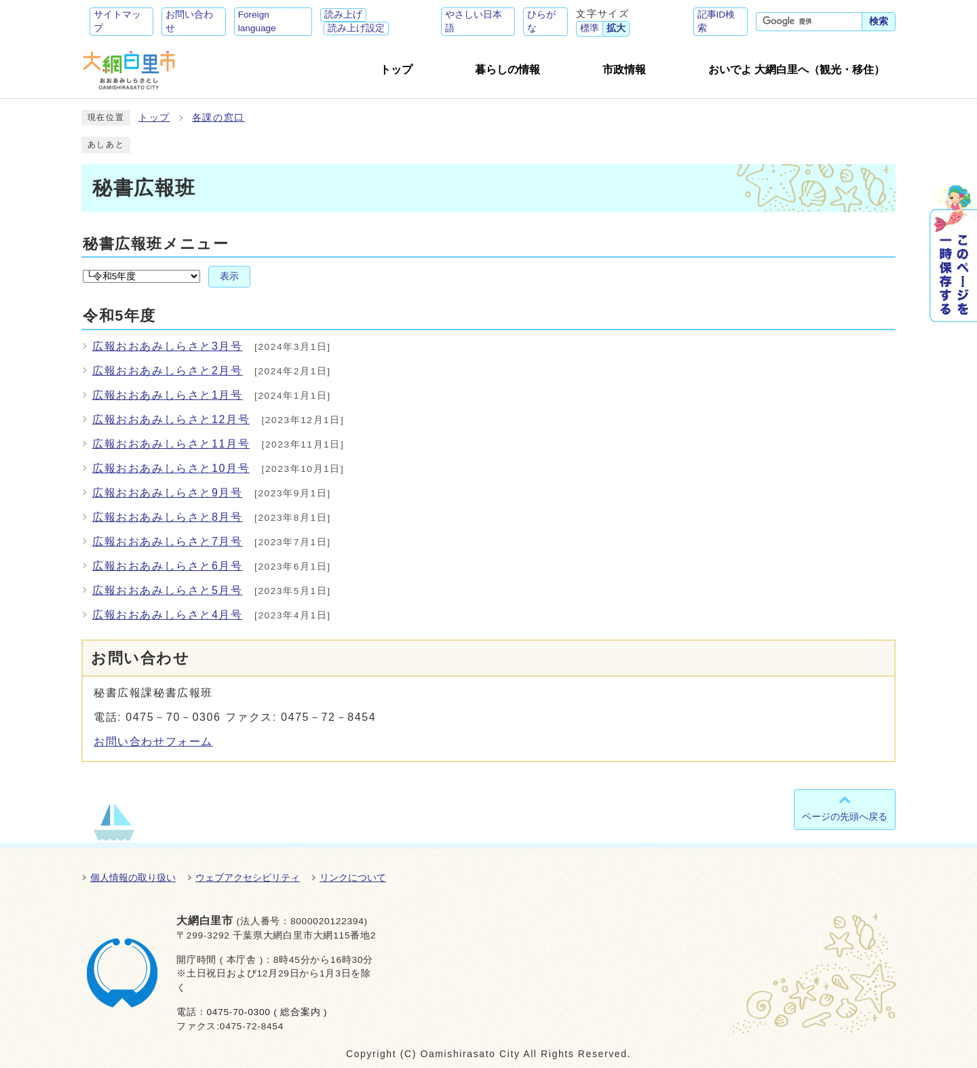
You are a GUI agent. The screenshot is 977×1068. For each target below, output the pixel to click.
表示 (229, 276)
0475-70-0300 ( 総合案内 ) (266, 1012)
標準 (589, 28)
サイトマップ (117, 21)
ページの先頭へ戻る (844, 816)
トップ (154, 118)
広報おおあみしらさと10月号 (171, 468)
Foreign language (257, 21)
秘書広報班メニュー (156, 243)
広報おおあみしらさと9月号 (167, 492)
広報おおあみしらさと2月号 (167, 370)
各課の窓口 (218, 118)
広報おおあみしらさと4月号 (167, 614)
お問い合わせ (189, 21)
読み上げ (343, 14)
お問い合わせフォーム (153, 741)
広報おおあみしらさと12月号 (171, 419)
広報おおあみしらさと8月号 (167, 517)
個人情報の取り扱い (133, 877)
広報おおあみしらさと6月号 (167, 566)
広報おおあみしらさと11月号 (171, 444)
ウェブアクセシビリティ (247, 877)
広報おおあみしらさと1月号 (167, 395)
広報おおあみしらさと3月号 (167, 346)
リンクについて (353, 877)
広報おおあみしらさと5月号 (167, 590)
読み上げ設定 (356, 28)
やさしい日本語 (473, 21)
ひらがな (541, 21)
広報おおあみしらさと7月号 (167, 541)
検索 (878, 21)
